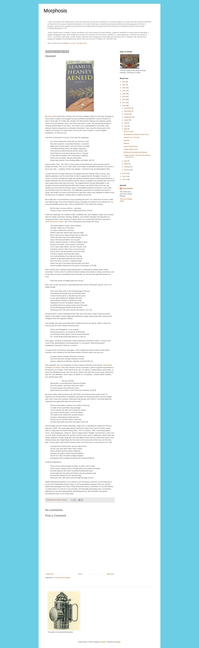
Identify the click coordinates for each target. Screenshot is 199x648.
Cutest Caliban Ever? (131, 149)
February (127, 167)
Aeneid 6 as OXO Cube (131, 137)
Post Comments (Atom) (62, 578)
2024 (124, 82)
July (125, 123)
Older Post (110, 574)
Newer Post (50, 574)
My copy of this (50, 116)
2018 (124, 99)
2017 (124, 103)
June (126, 126)
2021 (124, 91)
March (126, 164)
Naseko (103, 642)
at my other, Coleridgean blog (77, 43)
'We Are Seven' (129, 131)
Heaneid (126, 140)
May (125, 129)
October (127, 114)
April (125, 161)
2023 (124, 85)
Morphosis (55, 10)
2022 (124, 88)
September (128, 117)
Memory (126, 143)
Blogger (117, 642)
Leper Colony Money (131, 146)
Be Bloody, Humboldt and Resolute (135, 152)
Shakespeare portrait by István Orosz (136, 134)
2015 (124, 173)
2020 (124, 94)
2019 (124, 97)
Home (80, 574)
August (126, 120)
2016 (124, 105)
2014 (124, 176)
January (127, 170)
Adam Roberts (127, 188)
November (127, 111)
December (127, 108)
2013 (124, 179)
